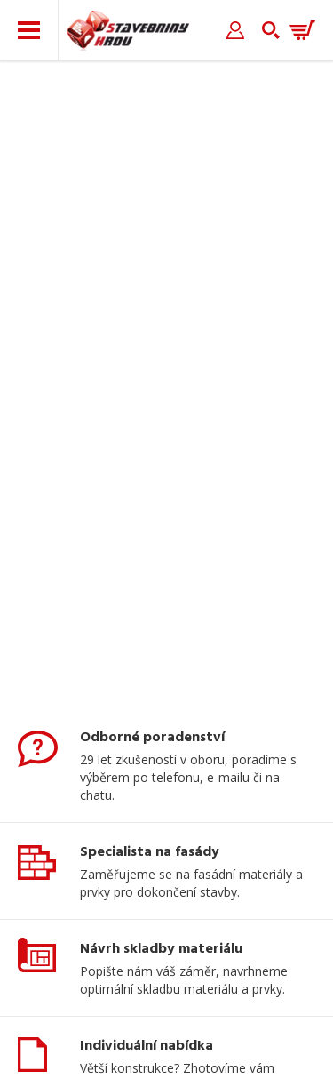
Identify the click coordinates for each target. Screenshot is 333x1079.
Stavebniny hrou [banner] (128, 31)
